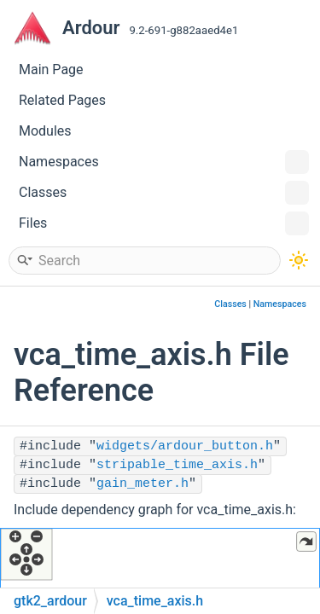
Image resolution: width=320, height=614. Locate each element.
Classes (164, 193)
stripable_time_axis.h (177, 465)
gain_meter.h (142, 484)
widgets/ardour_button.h (184, 446)
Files (164, 223)
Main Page (51, 69)
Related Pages (62, 100)
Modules (45, 131)
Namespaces (164, 162)
